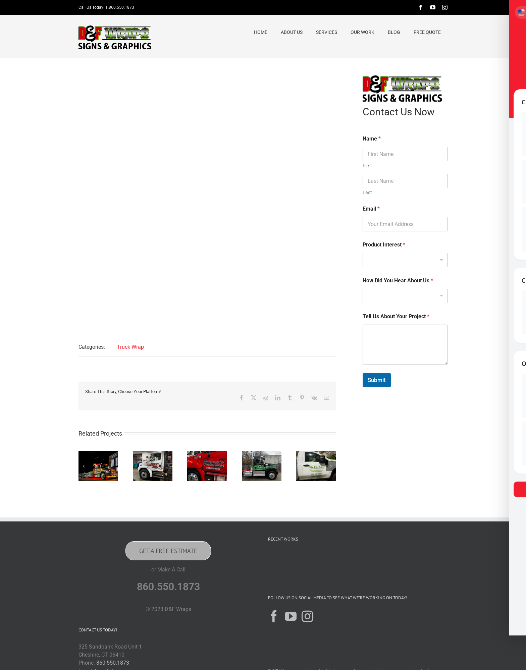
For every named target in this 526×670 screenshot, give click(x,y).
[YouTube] (291, 616)
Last (367, 192)
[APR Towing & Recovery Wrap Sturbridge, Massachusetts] (261, 454)
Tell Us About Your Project (396, 316)
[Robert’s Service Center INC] (207, 454)
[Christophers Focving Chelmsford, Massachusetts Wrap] (98, 454)
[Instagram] (307, 616)
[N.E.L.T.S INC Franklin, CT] (316, 454)
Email (371, 209)
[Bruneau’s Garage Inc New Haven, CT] (152, 454)
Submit (377, 380)
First (367, 165)
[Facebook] (274, 616)
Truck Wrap (130, 347)
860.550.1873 (112, 663)
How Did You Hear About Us (398, 280)
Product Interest (384, 244)
